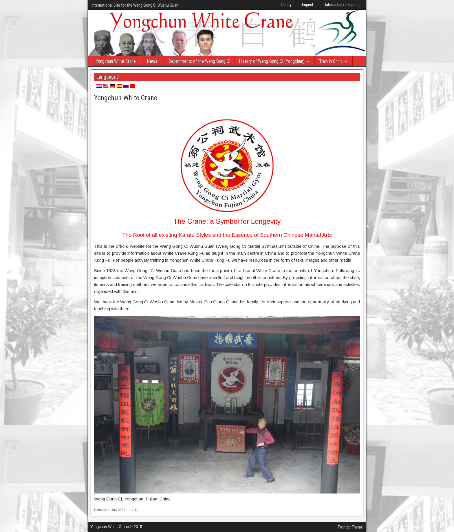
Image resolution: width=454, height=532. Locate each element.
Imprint (307, 4)
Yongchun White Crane (116, 61)
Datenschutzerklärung (342, 4)
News (152, 61)
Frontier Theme (350, 527)
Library (286, 4)
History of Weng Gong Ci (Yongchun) (272, 61)
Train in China (331, 61)
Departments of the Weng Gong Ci (199, 61)
